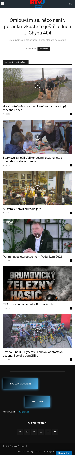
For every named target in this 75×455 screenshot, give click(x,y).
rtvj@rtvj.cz (24, 411)
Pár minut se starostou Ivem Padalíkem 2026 (32, 256)
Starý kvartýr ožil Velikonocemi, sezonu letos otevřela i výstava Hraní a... (32, 159)
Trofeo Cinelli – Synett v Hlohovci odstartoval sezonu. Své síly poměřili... (33, 353)
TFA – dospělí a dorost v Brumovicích (28, 304)
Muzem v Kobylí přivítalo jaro (22, 209)
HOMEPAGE (44, 49)
